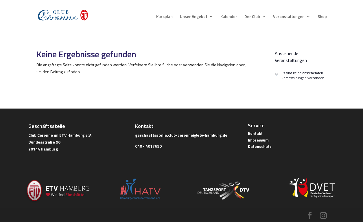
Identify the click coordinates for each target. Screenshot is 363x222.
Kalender (228, 16)
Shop (322, 16)
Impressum (258, 140)
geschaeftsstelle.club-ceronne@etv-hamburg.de (181, 135)
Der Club (252, 16)
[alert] (301, 75)
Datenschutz (260, 146)
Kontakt (255, 133)
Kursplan (164, 16)
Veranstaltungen (289, 16)
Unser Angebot (193, 16)
